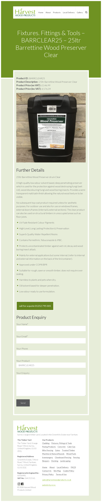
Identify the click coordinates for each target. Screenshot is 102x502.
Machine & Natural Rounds (53, 454)
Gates (57, 450)
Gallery (80, 12)
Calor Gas (71, 447)
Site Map (57, 471)
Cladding (45, 443)
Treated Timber (68, 450)
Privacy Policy (48, 474)
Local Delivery (69, 12)
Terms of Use (61, 474)
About (48, 12)
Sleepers (45, 461)
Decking (54, 461)
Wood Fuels (71, 454)
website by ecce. (49, 485)
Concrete (62, 447)
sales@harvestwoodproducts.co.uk (56, 480)
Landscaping (65, 461)
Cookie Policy (68, 471)
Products (57, 12)
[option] (45, 444)
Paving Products (49, 447)
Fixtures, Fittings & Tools (61, 443)
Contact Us (46, 471)
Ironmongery (47, 457)
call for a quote (35, 305)
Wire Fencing (47, 450)
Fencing (76, 457)
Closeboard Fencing (63, 457)
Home (40, 12)
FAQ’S (73, 467)
